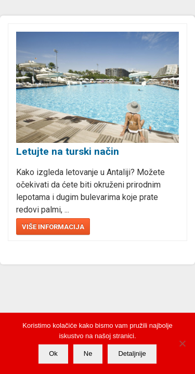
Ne (88, 353)
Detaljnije (132, 353)
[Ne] (182, 343)
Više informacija (53, 227)
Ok (53, 353)
